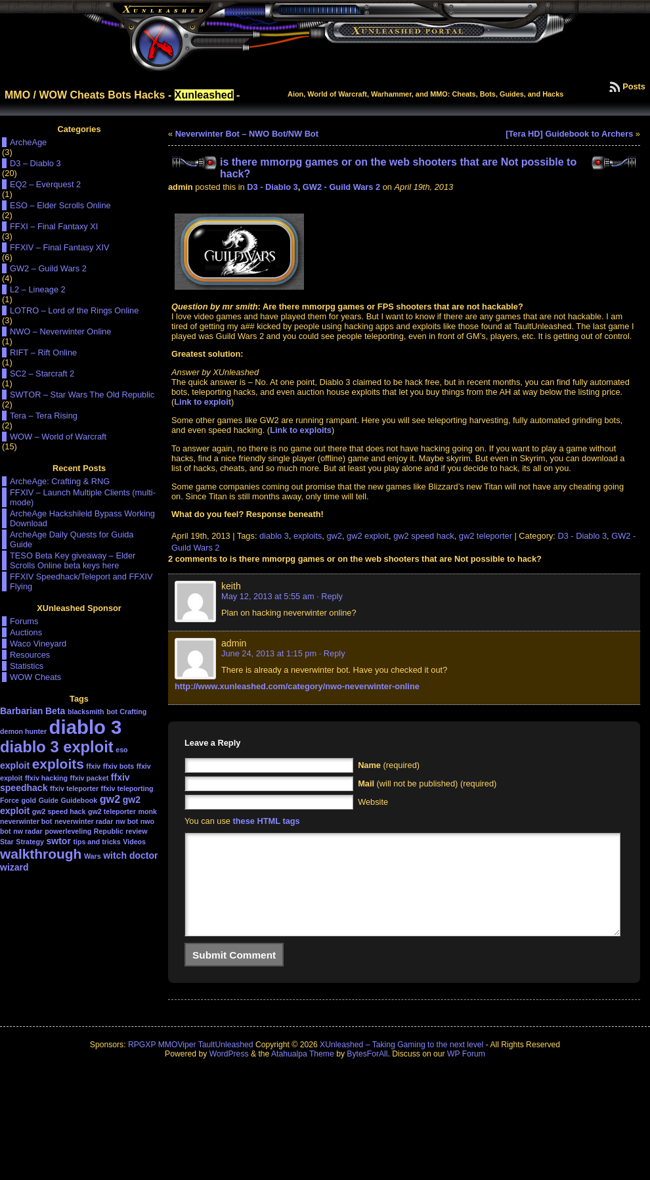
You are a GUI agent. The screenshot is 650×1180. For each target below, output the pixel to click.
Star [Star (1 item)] (7, 842)
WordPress (229, 1073)
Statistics (26, 666)
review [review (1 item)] (136, 831)
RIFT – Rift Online (43, 352)
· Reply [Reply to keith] (329, 596)
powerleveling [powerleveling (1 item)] (68, 831)
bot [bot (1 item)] (112, 711)
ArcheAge (28, 142)
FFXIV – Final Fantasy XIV (59, 247)
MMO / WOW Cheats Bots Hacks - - (122, 95)
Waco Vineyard (38, 643)
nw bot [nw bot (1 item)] (127, 821)
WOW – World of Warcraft (58, 437)
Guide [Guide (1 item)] (48, 800)
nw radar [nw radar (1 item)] (27, 831)
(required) (389, 765)
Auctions (26, 632)
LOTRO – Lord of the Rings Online (74, 310)
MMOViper (177, 1064)
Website (373, 802)
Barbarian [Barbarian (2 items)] (21, 711)
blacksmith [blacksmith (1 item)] (86, 711)
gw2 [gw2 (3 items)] (110, 799)
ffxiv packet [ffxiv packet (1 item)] (89, 778)
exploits (307, 536)
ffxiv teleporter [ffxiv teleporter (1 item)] (74, 788)
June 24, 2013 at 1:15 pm (268, 653)
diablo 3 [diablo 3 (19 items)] (85, 727)
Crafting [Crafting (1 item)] (132, 711)
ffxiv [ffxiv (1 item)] (93, 766)
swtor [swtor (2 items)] (59, 841)
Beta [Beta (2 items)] (55, 711)
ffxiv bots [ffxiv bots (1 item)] (118, 766)
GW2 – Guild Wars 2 (48, 268)
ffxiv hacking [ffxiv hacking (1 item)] (46, 778)
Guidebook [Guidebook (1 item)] (78, 800)
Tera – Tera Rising (43, 415)
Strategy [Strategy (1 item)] (30, 842)
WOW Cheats (35, 677)
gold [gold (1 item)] (29, 800)
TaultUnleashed (225, 1064)
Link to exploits (301, 430)
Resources (30, 655)
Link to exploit (202, 402)
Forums (24, 621)
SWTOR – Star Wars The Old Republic (82, 394)
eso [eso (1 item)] (121, 750)
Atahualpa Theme (302, 1073)
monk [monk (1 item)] (147, 811)
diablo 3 (274, 536)
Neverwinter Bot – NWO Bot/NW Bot (246, 134)
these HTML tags (266, 821)
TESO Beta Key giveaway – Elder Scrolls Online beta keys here (72, 560)
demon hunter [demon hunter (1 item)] (23, 731)
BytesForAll (367, 1073)
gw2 (333, 536)
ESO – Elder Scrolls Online (60, 205)
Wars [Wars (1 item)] (92, 856)
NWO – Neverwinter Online (60, 331)
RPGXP (142, 1064)
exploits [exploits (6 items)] (58, 763)
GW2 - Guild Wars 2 (341, 187)
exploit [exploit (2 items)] (15, 765)
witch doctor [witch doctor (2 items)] (130, 855)
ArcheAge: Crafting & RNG (60, 481)
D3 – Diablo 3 (35, 163)
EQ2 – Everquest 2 (45, 184)
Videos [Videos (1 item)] (134, 842)
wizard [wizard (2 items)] (14, 867)
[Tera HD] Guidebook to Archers (569, 134)
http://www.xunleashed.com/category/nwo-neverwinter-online (297, 686)
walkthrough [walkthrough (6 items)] (40, 853)
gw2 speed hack (423, 536)
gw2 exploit (368, 536)
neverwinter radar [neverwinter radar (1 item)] (83, 821)
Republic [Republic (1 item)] (108, 831)
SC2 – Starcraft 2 (42, 373)
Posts (633, 86)
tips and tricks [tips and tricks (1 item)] (96, 842)
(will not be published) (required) (427, 783)
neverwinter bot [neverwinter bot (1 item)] (26, 821)
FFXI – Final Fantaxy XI (54, 226)
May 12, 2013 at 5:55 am (267, 596)
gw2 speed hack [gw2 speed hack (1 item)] (59, 811)
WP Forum (466, 1073)
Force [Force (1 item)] (9, 800)
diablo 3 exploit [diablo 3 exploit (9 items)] (57, 747)
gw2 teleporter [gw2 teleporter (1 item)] (112, 811)
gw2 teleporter (485, 536)
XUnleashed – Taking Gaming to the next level (401, 1064)
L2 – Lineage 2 (38, 289)
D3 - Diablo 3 (272, 187)
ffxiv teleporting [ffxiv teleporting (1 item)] (127, 788)
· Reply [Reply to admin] (332, 653)
